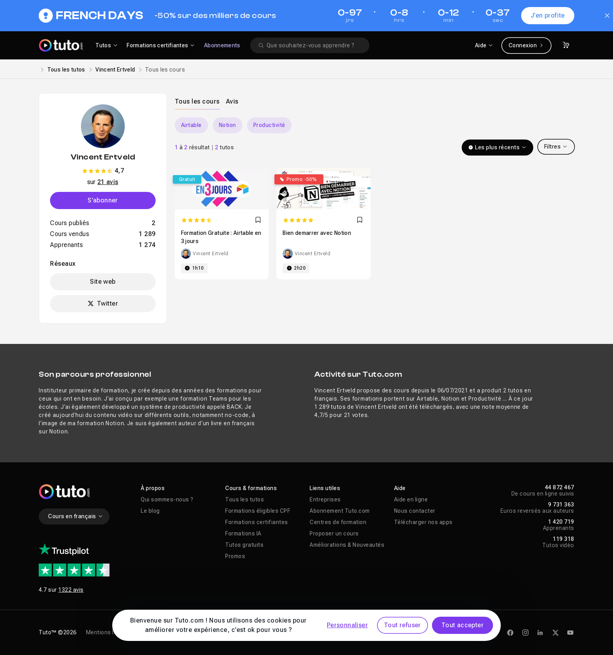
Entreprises (325, 499)
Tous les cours (197, 101)
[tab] (197, 101)
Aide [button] (400, 488)
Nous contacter (415, 511)
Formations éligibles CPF (257, 511)
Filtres (556, 146)
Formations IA (243, 533)
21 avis (107, 182)
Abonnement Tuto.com (340, 511)
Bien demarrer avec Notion (317, 233)
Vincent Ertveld (115, 69)
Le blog (150, 511)
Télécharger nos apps (423, 522)
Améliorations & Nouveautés (347, 545)
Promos (235, 556)
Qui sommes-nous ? (167, 499)
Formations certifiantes (256, 522)
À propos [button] (153, 488)
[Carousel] (374, 125)
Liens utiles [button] (325, 488)
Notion (227, 125)
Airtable (191, 125)
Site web (102, 281)
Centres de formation (338, 522)
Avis (232, 101)
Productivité (269, 125)
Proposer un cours (334, 533)
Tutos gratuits (244, 545)
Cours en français (75, 516)
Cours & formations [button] (251, 488)
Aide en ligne (411, 499)
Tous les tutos (66, 69)
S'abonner (103, 200)
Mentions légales (109, 632)
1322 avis (71, 590)
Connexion (526, 45)
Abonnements (222, 45)
